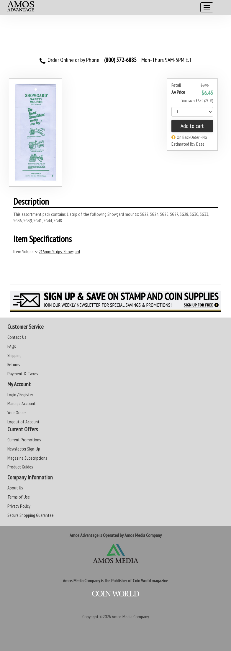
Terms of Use (18, 497)
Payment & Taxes (22, 374)
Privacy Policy (18, 506)
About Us (15, 488)
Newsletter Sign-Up (23, 449)
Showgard (71, 251)
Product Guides (20, 467)
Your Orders (17, 412)
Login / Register (20, 394)
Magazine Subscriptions (27, 458)
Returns (13, 364)
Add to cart (192, 126)
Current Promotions (24, 440)
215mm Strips (50, 251)
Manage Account (21, 403)
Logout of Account (23, 422)
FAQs (11, 346)
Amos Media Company (130, 616)
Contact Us (16, 337)
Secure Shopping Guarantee (30, 515)
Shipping (14, 355)
